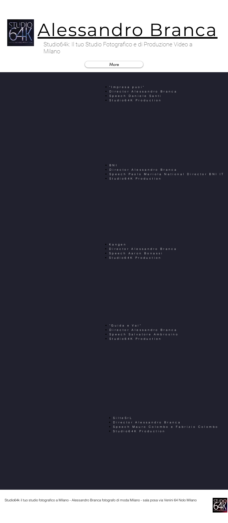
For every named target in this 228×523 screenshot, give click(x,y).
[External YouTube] (51, 121)
